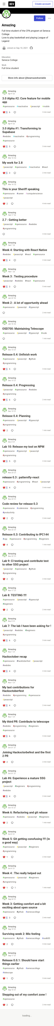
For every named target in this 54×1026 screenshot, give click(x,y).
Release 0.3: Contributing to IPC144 (25, 534)
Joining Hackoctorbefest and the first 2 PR (26, 754)
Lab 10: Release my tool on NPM (23, 446)
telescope (8, 972)
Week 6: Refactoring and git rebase (25, 812)
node (44, 333)
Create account (43, 4)
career (20, 193)
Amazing (12, 91)
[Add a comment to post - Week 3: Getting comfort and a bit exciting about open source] (6, 917)
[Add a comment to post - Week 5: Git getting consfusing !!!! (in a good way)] (5, 857)
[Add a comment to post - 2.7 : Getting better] (4, 234)
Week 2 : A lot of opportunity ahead (25, 303)
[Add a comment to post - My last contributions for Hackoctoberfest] (6, 705)
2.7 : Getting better (14, 220)
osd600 (46, 938)
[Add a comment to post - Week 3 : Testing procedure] (6, 286)
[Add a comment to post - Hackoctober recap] (6, 671)
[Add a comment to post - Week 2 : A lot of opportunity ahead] (4, 313)
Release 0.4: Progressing (18, 385)
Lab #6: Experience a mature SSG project (23, 779)
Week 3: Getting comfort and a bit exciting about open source (24, 905)
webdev (7, 136)
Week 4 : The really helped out (21, 873)
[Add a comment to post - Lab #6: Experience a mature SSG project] (6, 796)
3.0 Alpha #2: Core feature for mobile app (26, 100)
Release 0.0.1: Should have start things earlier (23, 962)
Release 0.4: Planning (16, 416)
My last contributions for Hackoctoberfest (18, 689)
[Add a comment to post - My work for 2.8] (6, 173)
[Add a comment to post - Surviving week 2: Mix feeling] (5, 944)
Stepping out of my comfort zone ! (24, 994)
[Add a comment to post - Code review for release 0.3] (5, 518)
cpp (5, 538)
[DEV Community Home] (11, 4)
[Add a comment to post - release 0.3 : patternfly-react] (6, 487)
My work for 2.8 (12, 162)
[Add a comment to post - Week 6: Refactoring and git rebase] (5, 822)
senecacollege (33, 911)
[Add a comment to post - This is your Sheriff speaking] (5, 203)
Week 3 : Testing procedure (19, 276)
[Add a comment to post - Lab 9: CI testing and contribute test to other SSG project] (5, 579)
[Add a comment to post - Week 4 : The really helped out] (5, 887)
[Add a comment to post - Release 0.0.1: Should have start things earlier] (5, 978)
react (45, 167)
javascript (35, 106)
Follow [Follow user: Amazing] (39, 18)
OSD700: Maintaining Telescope (23, 328)
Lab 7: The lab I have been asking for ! (26, 626)
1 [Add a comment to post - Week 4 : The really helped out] (13, 887)
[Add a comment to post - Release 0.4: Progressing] (6, 399)
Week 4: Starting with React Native (24, 250)
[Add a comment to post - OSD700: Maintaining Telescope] (4, 338)
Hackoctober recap (14, 656)
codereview (22, 508)
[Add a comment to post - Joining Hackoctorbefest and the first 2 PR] (5, 762)
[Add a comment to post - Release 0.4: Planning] (5, 430)
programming (33, 136)
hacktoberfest (23, 661)
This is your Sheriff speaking (20, 189)
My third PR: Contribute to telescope (25, 721)
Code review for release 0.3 (20, 504)
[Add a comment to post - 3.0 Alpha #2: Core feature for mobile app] (6, 112)
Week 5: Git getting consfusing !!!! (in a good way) (26, 840)
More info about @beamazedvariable (27, 78)
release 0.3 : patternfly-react (20, 477)
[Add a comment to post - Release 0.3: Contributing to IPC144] (5, 544)
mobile (46, 106)
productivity (8, 512)
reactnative (22, 106)
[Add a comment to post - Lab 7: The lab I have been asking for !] (6, 640)
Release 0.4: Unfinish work (19, 354)
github (32, 359)
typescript (34, 307)
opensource (9, 106)
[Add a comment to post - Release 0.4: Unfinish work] (6, 369)
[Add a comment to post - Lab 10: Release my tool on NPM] (6, 461)
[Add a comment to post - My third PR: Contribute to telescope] (6, 736)
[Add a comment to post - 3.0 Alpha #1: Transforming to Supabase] (6, 146)
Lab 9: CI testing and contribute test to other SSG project (25, 562)
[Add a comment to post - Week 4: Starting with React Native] (6, 260)
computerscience (34, 193)
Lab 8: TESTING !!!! (14, 595)
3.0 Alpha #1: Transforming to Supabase (21, 130)
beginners (44, 538)
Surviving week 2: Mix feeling (21, 934)
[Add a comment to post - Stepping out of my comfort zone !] (5, 1004)
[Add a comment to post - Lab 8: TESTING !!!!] (5, 609)
